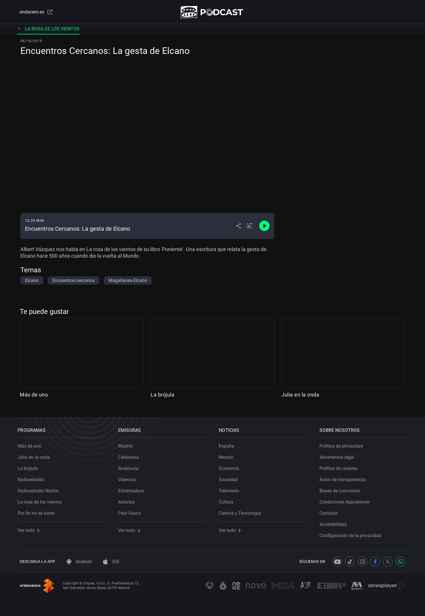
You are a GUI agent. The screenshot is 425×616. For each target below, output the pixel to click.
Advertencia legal (339, 455)
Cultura (228, 500)
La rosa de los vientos (48, 30)
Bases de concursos (342, 488)
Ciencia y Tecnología (242, 511)
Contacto (331, 511)
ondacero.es (33, 12)
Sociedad (230, 477)
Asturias (128, 500)
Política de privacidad (343, 444)
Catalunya (130, 455)
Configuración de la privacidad (352, 533)
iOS (111, 561)
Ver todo (31, 528)
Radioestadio (33, 477)
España (228, 444)
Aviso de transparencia (345, 477)
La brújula (162, 396)
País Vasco (131, 511)
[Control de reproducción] (264, 227)
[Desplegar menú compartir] (238, 227)
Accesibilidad (335, 522)
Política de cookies (341, 466)
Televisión (231, 488)
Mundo (228, 455)
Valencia (129, 477)
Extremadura (133, 488)
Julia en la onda (300, 396)
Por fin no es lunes (38, 511)
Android (79, 561)
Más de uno (34, 396)
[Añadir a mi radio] (249, 227)
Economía (231, 466)
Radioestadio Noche (40, 488)
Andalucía (130, 466)
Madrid (127, 444)
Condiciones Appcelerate (347, 500)
